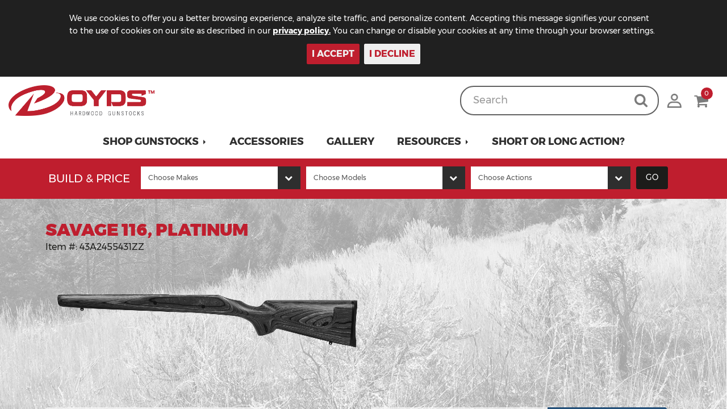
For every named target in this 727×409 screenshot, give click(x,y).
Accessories (266, 141)
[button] (154, 141)
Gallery (350, 141)
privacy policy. (302, 31)
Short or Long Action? (558, 141)
